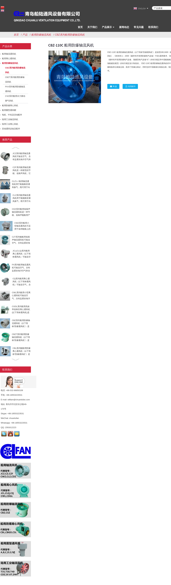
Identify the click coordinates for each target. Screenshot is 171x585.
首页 (80, 27)
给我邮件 (132, 86)
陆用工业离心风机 (10, 124)
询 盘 (115, 86)
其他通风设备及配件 (11, 129)
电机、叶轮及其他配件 (12, 115)
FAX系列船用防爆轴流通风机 (15, 88)
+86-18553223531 (15, 413)
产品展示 (107, 27)
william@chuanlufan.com (19, 399)
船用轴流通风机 (9, 54)
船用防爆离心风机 (10, 105)
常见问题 (139, 27)
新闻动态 (124, 27)
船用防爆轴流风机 (41, 34)
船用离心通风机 (9, 58)
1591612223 (10, 427)
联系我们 (153, 27)
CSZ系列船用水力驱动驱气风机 (15, 98)
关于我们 (92, 27)
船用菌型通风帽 (9, 110)
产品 (24, 34)
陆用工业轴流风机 (10, 119)
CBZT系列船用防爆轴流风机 (14, 79)
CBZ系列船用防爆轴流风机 (70, 34)
